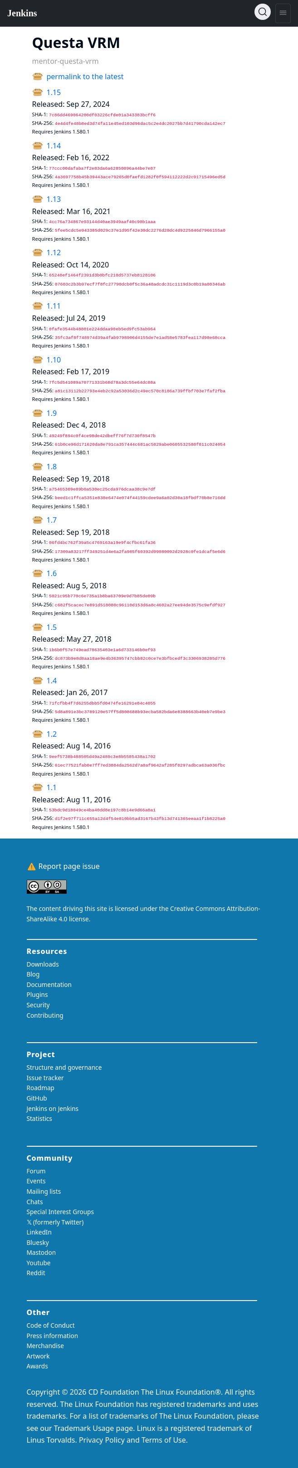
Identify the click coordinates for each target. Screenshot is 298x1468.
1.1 (52, 787)
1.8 (52, 467)
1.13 (54, 199)
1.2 (52, 734)
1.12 (54, 252)
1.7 (52, 520)
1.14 (54, 146)
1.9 (52, 413)
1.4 (52, 681)
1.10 (54, 360)
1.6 (52, 573)
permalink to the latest (85, 76)
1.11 (54, 306)
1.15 (54, 92)
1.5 (52, 627)
